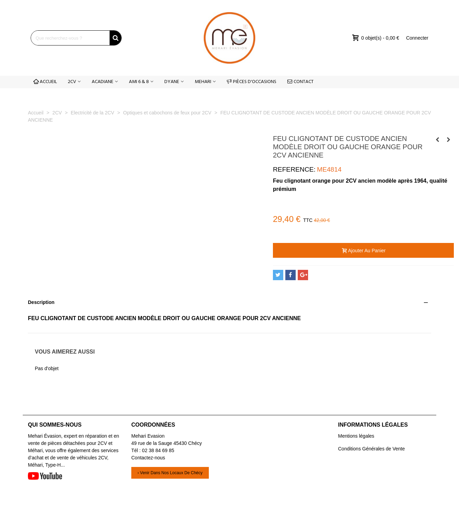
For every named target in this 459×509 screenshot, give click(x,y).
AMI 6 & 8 (139, 82)
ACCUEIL (45, 82)
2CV (72, 82)
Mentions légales (356, 436)
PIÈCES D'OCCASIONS (251, 82)
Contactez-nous (148, 457)
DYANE (171, 82)
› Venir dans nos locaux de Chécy (170, 472)
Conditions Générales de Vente (371, 448)
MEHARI (203, 82)
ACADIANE (102, 82)
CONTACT (300, 82)
